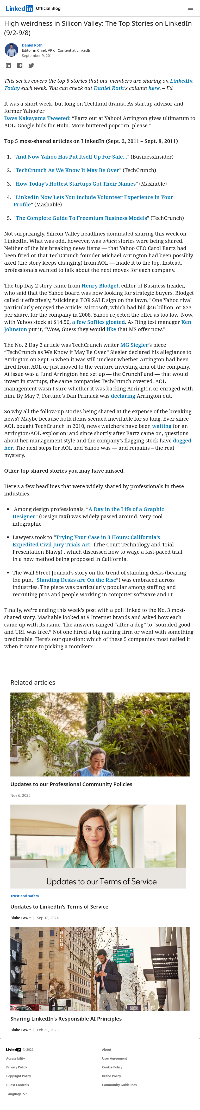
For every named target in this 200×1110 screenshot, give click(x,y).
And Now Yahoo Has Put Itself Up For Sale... (71, 156)
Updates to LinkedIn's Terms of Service (59, 906)
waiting (161, 425)
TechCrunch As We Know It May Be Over (67, 170)
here (154, 88)
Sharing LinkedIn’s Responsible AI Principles (66, 1018)
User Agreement (114, 1058)
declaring (123, 395)
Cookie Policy (112, 1067)
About (106, 1049)
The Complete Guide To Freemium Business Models (81, 217)
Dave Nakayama (25, 118)
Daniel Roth (32, 45)
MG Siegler (134, 344)
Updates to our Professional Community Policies (71, 784)
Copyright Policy (18, 1076)
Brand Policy (111, 1076)
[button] (8, 65)
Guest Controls (17, 1085)
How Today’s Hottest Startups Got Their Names (76, 183)
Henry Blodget (100, 285)
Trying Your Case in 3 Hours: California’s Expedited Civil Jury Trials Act (86, 541)
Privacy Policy (16, 1067)
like (111, 329)
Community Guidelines (119, 1085)
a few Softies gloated (98, 321)
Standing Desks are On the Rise (76, 579)
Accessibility (15, 1058)
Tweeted (58, 118)
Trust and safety (24, 895)
